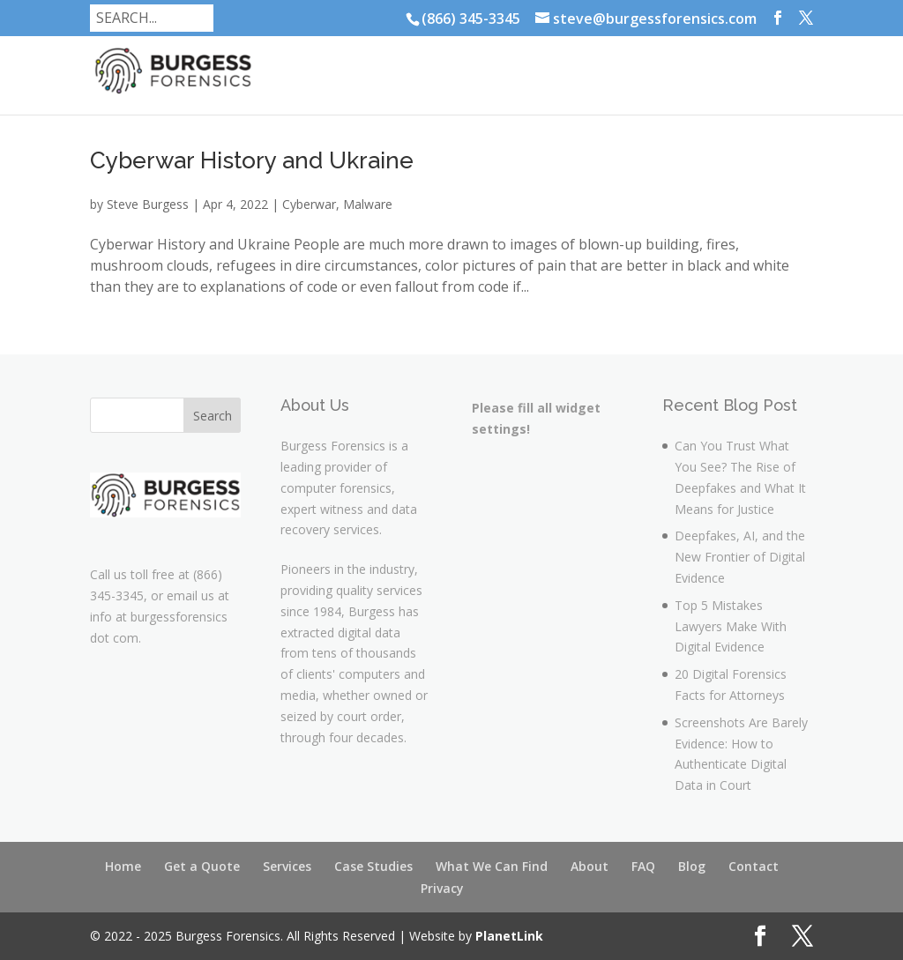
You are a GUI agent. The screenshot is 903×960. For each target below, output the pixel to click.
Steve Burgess (148, 204)
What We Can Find (492, 866)
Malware (367, 204)
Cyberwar (309, 204)
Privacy (442, 888)
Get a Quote (202, 866)
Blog (691, 866)
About (589, 866)
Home (123, 866)
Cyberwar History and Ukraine (252, 160)
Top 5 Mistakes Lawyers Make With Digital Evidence (731, 626)
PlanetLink (509, 935)
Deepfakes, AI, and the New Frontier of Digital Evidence (740, 556)
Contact (753, 866)
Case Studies (373, 866)
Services (287, 866)
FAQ (643, 866)
